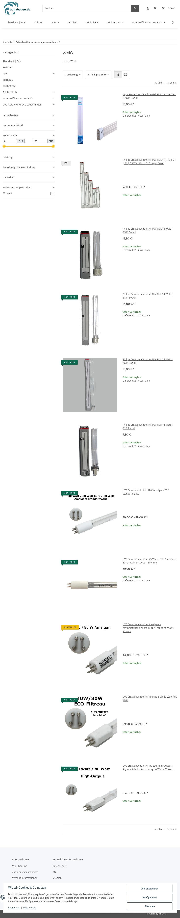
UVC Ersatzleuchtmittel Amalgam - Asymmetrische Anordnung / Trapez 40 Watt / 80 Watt (148, 628)
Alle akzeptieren (149, 888)
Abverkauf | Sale (12, 61)
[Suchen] (86, 8)
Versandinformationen (25, 877)
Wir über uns (19, 866)
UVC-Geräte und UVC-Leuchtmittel (22, 104)
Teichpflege (9, 86)
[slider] (4, 146)
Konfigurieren (150, 897)
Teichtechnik (10, 92)
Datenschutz (29, 907)
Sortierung (71, 74)
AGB (55, 872)
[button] (147, 8)
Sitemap (57, 877)
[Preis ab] (10, 141)
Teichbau (8, 79)
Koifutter (8, 67)
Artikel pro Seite (97, 74)
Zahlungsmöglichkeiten (25, 872)
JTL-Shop (163, 913)
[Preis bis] (40, 141)
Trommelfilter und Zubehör (18, 98)
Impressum (14, 907)
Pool (5, 73)
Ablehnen (150, 906)
